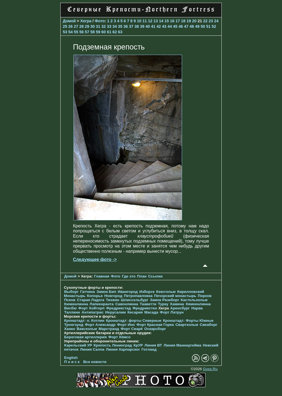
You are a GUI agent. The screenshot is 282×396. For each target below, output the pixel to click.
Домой (69, 21)
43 (164, 26)
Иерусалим (115, 312)
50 (202, 26)
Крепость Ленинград (113, 345)
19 (188, 21)
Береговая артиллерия (85, 337)
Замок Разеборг (164, 300)
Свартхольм (186, 325)
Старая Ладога (90, 300)
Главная (101, 276)
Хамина (177, 304)
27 (76, 26)
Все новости (94, 362)
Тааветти (148, 304)
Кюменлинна (76, 304)
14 (161, 21)
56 (81, 32)
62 (114, 32)
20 (194, 21)
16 (172, 21)
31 (98, 26)
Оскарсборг (155, 329)
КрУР (138, 345)
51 (208, 26)
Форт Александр (100, 325)
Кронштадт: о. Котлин (84, 320)
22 (205, 21)
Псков (69, 300)
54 (70, 32)
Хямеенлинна (198, 304)
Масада (151, 312)
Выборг (71, 292)
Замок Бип (106, 292)
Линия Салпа (92, 349)
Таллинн (72, 312)
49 (197, 26)
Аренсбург (180, 308)
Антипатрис (93, 312)
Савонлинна (126, 304)
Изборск (147, 292)
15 (166, 21)
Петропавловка (138, 296)
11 (144, 21)
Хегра (85, 21)
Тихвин (112, 300)
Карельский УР (78, 345)
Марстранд (109, 329)
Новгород (113, 296)
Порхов (205, 296)
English (71, 358)
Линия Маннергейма (182, 345)
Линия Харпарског (123, 349)
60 (103, 32)
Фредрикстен (144, 308)
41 (153, 26)
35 (120, 26)
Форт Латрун (171, 312)
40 (147, 26)
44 (169, 26)
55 (76, 32)
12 (150, 21)
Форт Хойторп (91, 308)
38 (136, 26)
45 (175, 26)
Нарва (197, 308)
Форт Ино (126, 325)
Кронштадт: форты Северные (133, 320)
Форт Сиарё (132, 329)
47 (186, 26)
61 (109, 32)
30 (92, 26)
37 (131, 26)
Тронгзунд (73, 325)
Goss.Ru (210, 369)
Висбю (70, 308)
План (142, 276)
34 (114, 26)
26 (70, 26)
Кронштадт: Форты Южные (188, 320)
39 (142, 26)
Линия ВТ (153, 345)
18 (183, 21)
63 (120, 32)
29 (87, 26)
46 (180, 26)
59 (98, 32)
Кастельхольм (194, 300)
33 (109, 26)
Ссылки (155, 276)
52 (214, 26)
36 (125, 26)
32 (103, 26)
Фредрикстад (118, 308)
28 (81, 26)
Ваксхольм (87, 329)
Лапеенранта (101, 304)
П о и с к (72, 362)
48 (191, 26)
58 (92, 32)
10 (139, 21)
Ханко (69, 329)
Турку (163, 304)
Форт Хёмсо (119, 337)
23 (210, 21)
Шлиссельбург (134, 300)
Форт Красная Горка (155, 325)
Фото (100, 21)
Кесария (135, 312)
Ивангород (128, 292)
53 (65, 32)
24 (216, 21)
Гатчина (87, 292)
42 (158, 26)
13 (155, 21)
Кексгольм (166, 292)
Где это (128, 276)
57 (87, 32)
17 (177, 21)
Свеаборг (208, 325)
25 (65, 26)
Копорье (95, 296)
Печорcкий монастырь (175, 296)
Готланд (149, 349)
